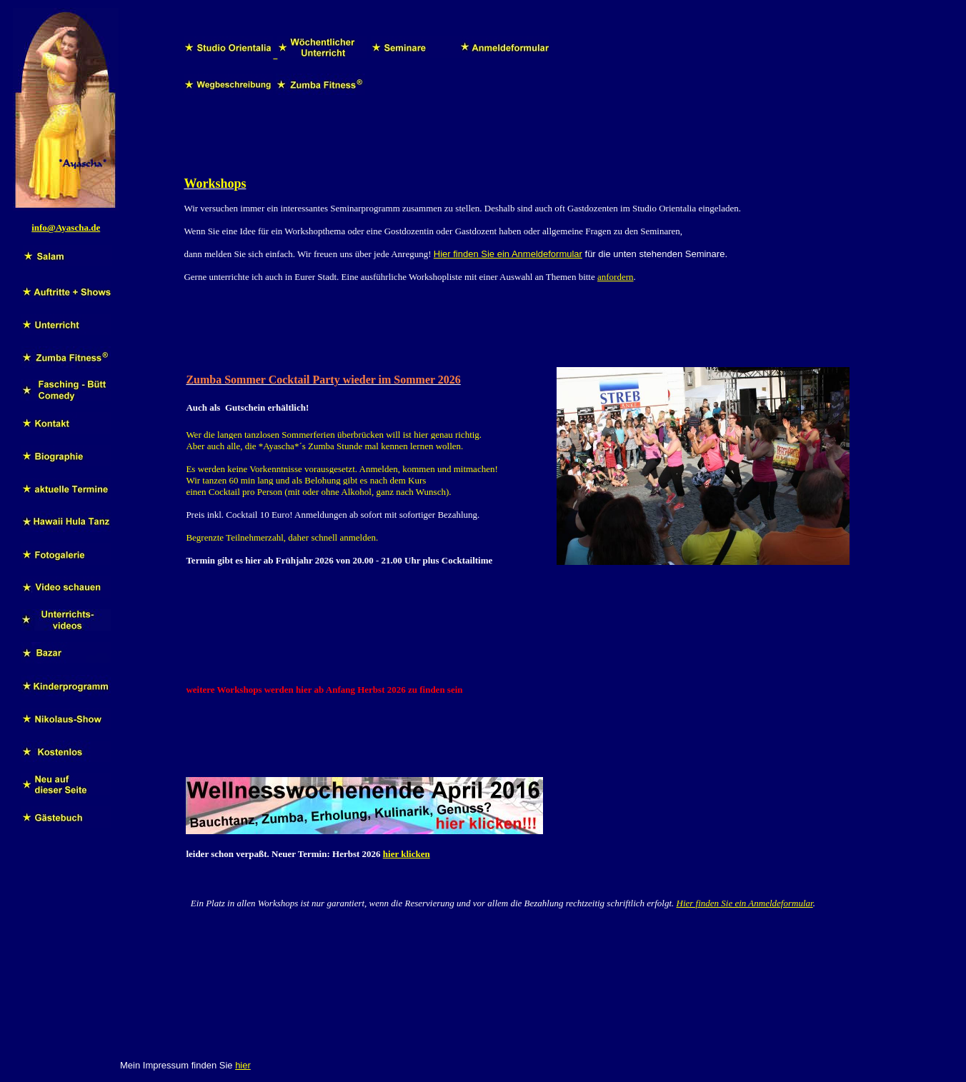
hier (243, 1065)
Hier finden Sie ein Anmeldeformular (508, 254)
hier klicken (406, 853)
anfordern (615, 276)
